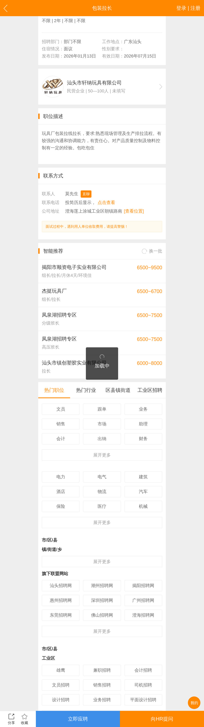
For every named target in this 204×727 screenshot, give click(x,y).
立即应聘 (78, 719)
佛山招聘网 (102, 615)
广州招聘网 (143, 600)
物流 (102, 491)
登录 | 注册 (188, 8)
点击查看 (106, 202)
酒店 (60, 491)
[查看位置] (134, 211)
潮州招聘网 (102, 585)
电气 (102, 476)
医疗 (102, 506)
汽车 (143, 491)
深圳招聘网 (102, 600)
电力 (60, 476)
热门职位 (54, 390)
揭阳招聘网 (143, 585)
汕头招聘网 (61, 585)
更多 (102, 455)
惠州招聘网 (61, 600)
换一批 (152, 251)
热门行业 (86, 390)
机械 (143, 506)
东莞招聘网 (61, 615)
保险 (60, 506)
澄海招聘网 (143, 615)
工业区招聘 (149, 390)
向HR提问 (162, 719)
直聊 (86, 194)
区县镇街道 (118, 390)
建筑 (143, 476)
